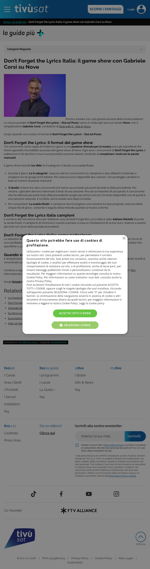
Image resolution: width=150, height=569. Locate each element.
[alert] (75, 284)
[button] (75, 325)
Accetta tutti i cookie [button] (75, 313)
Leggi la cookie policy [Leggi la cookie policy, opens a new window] (91, 303)
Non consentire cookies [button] (124, 238)
